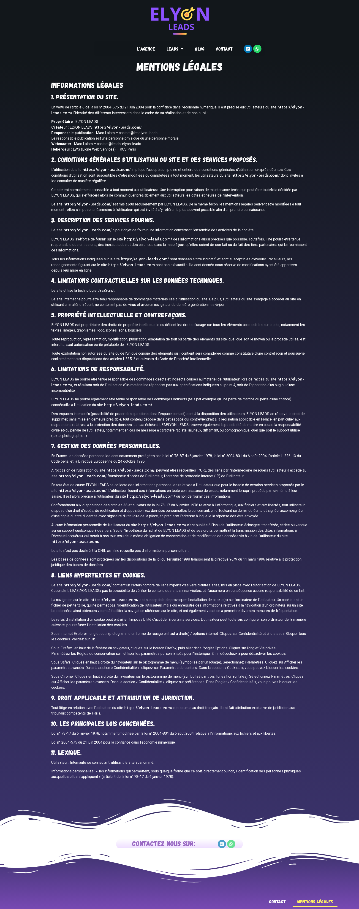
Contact (224, 48)
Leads (175, 48)
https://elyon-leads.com (131, 264)
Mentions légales (315, 901)
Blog (199, 48)
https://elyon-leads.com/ (117, 127)
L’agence (146, 48)
